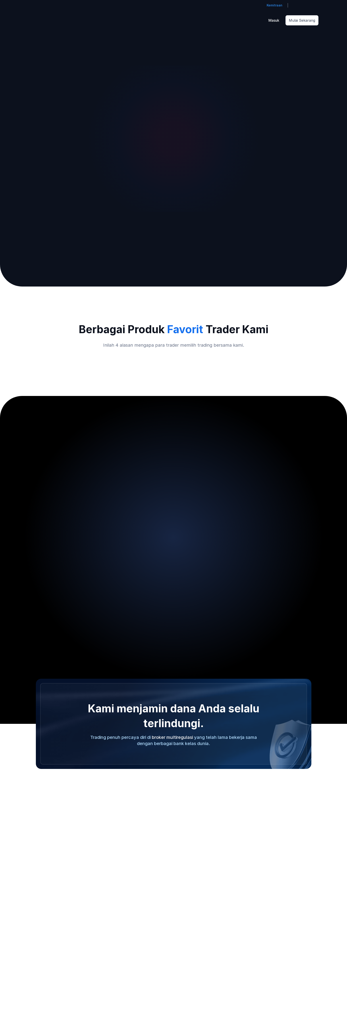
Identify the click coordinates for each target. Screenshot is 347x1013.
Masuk (273, 20)
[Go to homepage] (35, 20)
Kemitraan (274, 5)
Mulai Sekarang (302, 20)
